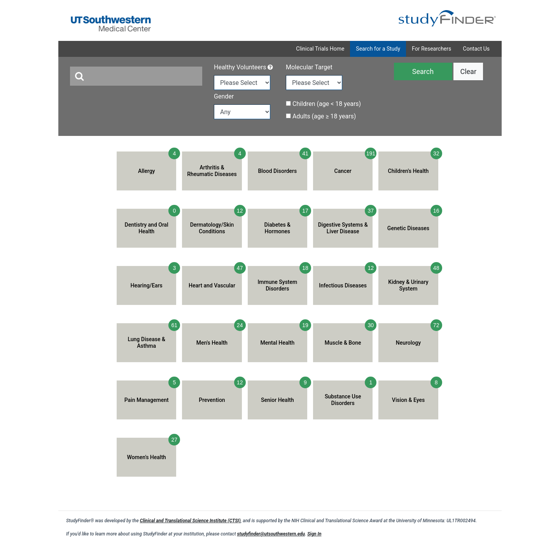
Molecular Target (309, 67)
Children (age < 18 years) (323, 103)
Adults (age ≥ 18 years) (321, 116)
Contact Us (476, 49)
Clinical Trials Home (320, 49)
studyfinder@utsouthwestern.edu (271, 534)
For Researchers (431, 49)
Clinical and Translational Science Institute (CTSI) (190, 520)
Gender (224, 96)
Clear (468, 71)
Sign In (314, 534)
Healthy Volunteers (243, 67)
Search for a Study (378, 49)
